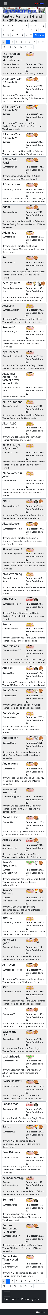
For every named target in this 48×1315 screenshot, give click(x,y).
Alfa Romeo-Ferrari (28, 126)
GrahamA (14, 506)
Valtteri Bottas (17, 1048)
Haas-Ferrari (16, 154)
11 (10, 46)
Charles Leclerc (18, 436)
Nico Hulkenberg (19, 777)
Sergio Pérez (37, 365)
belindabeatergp (10, 1185)
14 (26, 46)
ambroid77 (15, 603)
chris (12, 236)
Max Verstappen (18, 95)
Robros (13, 1204)
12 (15, 46)
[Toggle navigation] (5, 3)
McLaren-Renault (29, 179)
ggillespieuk (16, 969)
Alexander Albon (18, 396)
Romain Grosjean (19, 1118)
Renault (27, 440)
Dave (12, 262)
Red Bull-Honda (28, 418)
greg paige (15, 796)
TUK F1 (13, 427)
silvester (14, 1060)
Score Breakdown (34, 67)
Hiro (12, 822)
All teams (39, 35)
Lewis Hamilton (18, 151)
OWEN (13, 1014)
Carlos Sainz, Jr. (38, 198)
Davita (13, 743)
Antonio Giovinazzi (20, 613)
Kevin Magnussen (19, 831)
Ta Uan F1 (15, 406)
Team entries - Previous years (21, 1299)
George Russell (36, 73)
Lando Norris (33, 854)
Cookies (40, 1312)
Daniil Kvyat (36, 319)
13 (21, 46)
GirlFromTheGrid (10, 1266)
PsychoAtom (16, 189)
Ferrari (13, 179)
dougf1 (13, 1109)
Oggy (12, 673)
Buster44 (14, 1039)
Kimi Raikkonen (37, 151)
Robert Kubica (17, 73)
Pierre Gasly (35, 436)
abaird (13, 695)
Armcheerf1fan (9, 848)
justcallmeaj (16, 356)
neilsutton (15, 1235)
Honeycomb (16, 528)
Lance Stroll (16, 176)
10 (4, 46)
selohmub (15, 947)
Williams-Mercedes (19, 322)
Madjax (13, 166)
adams (13, 212)
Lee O (13, 480)
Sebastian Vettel (18, 198)
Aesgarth (14, 309)
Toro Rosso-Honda (15, 101)
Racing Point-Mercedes (33, 98)
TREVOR (14, 1086)
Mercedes (14, 300)
